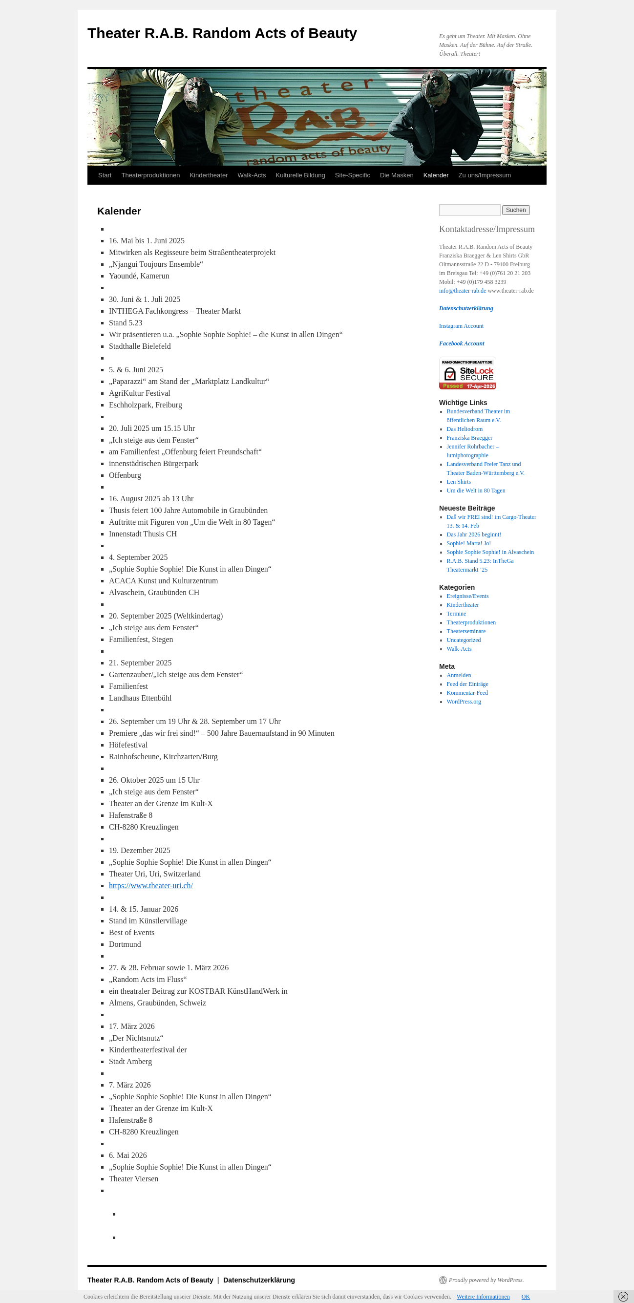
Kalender (436, 175)
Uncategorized (464, 640)
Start (104, 175)
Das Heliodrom (465, 429)
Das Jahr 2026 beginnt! (474, 534)
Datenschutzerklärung (259, 1280)
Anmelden (459, 675)
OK (526, 1296)
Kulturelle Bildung (300, 175)
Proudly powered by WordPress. (486, 1280)
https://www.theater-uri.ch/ (151, 885)
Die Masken (397, 175)
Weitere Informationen (483, 1296)
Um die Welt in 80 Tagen (476, 490)
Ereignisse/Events (468, 596)
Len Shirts (459, 481)
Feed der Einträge (467, 684)
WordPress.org (464, 701)
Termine (456, 613)
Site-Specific (352, 175)
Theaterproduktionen (150, 175)
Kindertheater (209, 175)
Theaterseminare (466, 631)
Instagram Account (461, 325)
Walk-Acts (252, 175)
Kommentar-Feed (467, 692)
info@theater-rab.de (462, 290)
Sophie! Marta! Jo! (469, 543)
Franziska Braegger (470, 437)
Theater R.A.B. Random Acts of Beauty (222, 33)
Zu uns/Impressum (485, 175)
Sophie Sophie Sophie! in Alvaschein (490, 552)
